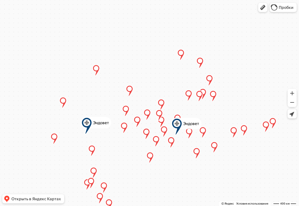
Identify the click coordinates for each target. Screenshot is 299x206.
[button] (262, 7)
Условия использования (252, 203)
